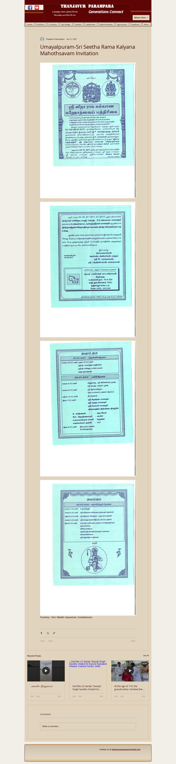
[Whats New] (141, 17)
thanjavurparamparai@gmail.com (126, 749)
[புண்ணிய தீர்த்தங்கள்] (46, 670)
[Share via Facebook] (41, 633)
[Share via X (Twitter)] (47, 633)
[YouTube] (37, 7)
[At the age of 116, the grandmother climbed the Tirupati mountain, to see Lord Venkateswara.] (130, 670)
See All (146, 656)
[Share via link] (54, 633)
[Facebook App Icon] (30, 7)
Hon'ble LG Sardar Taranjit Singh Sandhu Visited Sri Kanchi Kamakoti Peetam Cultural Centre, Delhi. (86, 688)
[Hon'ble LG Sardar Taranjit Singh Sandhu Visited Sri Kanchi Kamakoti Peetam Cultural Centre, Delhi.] (88, 670)
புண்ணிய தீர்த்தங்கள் (41, 686)
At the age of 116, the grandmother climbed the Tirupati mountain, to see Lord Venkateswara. (128, 688)
